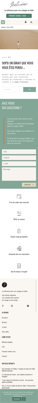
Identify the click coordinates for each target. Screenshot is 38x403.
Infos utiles (5, 332)
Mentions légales (7, 342)
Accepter (17, 399)
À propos (5, 318)
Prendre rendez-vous (8, 352)
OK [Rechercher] (29, 89)
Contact (4, 356)
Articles (4, 322)
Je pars (4, 327)
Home (3, 27)
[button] (3, 22)
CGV (3, 347)
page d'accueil (21, 82)
